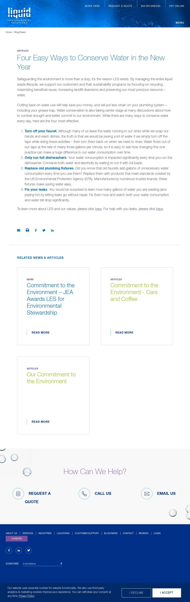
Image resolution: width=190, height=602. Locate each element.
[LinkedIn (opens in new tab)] (19, 550)
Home (9, 32)
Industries (45, 533)
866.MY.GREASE (151, 6)
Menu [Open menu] (180, 23)
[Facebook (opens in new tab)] (9, 550)
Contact (128, 533)
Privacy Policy (26, 596)
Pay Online (176, 6)
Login (157, 533)
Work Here (92, 6)
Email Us (158, 494)
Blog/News (20, 32)
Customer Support (87, 533)
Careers (16, 539)
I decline (136, 593)
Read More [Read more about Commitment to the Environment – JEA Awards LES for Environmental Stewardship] (41, 332)
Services (27, 533)
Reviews (143, 533)
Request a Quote (120, 6)
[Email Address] (42, 564)
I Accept (166, 593)
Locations (63, 533)
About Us (11, 533)
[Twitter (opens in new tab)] (28, 550)
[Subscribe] (61, 563)
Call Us (95, 494)
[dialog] (95, 592)
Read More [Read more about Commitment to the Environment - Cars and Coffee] (124, 332)
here (98, 209)
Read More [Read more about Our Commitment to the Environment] (41, 422)
